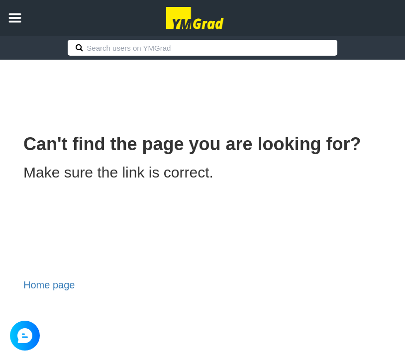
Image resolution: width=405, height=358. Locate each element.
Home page (49, 284)
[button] (15, 17)
